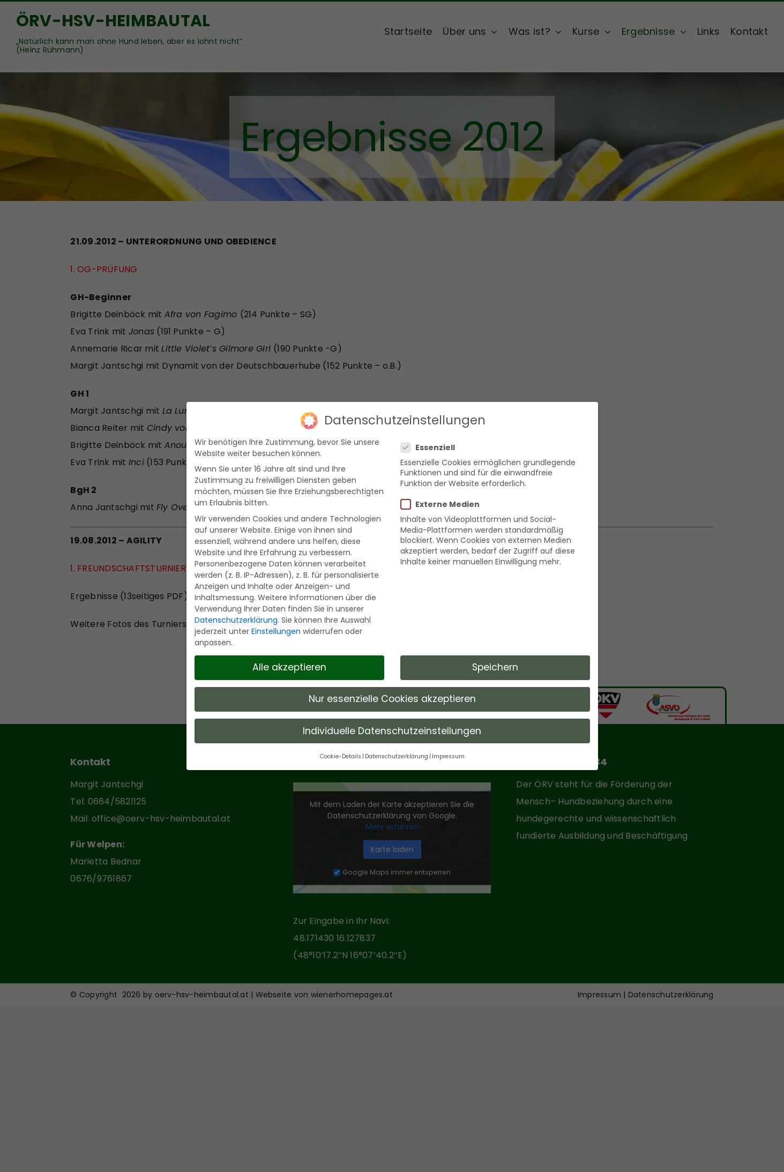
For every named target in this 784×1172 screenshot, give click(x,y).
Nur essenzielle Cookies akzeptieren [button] (392, 696)
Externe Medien (444, 501)
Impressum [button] (448, 754)
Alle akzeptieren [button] (289, 664)
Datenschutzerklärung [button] (396, 754)
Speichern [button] (495, 664)
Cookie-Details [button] (340, 754)
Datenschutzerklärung (236, 616)
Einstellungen (276, 628)
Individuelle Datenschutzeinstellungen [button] (392, 727)
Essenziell (432, 444)
